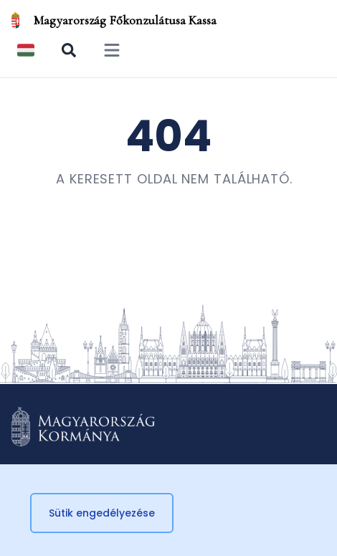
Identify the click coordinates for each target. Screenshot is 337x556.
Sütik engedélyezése (102, 513)
